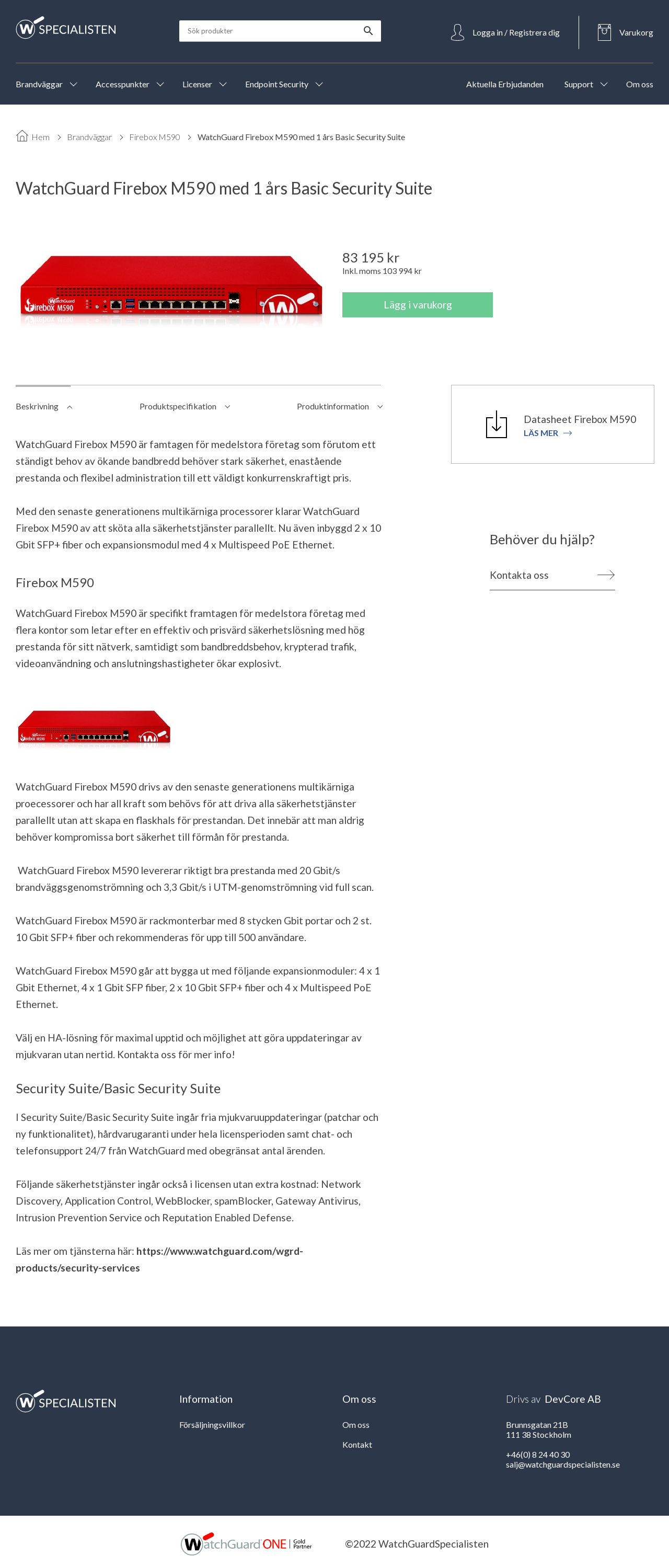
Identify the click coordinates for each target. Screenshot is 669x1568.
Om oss (356, 1424)
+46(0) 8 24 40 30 (538, 1454)
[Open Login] (505, 32)
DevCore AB (573, 1399)
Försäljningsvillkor (212, 1424)
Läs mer (548, 433)
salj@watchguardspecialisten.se (563, 1464)
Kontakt (357, 1444)
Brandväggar (89, 137)
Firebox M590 (154, 137)
